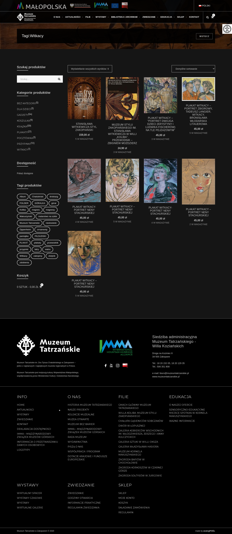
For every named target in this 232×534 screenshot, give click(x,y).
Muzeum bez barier (81, 424)
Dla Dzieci (24, 109)
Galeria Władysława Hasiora (138, 446)
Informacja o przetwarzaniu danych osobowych (37, 443)
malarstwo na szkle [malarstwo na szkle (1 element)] (47, 216)
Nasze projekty (78, 409)
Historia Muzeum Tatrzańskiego (90, 404)
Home (21, 404)
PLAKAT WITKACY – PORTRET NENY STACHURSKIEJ (122, 209)
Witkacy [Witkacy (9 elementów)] (23, 256)
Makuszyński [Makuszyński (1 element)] (26, 216)
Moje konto (126, 498)
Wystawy (23, 414)
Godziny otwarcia (80, 498)
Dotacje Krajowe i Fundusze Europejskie (87, 458)
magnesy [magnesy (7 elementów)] (50, 210)
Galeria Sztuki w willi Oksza (138, 441)
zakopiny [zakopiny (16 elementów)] (38, 256)
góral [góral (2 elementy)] (53, 203)
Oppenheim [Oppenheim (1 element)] (25, 229)
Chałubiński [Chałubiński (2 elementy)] (37, 196)
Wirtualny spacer (29, 493)
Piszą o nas (75, 446)
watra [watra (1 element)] (47, 249)
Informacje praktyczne (84, 502)
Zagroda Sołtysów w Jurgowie (140, 475)
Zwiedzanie (25, 419)
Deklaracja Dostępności (34, 429)
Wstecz (204, 36)
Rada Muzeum (77, 437)
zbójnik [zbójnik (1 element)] (51, 256)
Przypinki (23, 143)
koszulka (23, 120)
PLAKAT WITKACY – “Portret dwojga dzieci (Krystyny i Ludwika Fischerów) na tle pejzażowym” (160, 124)
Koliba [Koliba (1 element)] (23, 210)
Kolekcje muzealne (81, 414)
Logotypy (23, 449)
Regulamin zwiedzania (83, 507)
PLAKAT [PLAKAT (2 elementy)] (24, 243)
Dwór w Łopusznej (131, 425)
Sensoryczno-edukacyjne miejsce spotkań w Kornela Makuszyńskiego (188, 413)
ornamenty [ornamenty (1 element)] (42, 229)
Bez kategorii (26, 103)
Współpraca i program (84, 451)
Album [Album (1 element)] (23, 196)
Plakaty (22, 132)
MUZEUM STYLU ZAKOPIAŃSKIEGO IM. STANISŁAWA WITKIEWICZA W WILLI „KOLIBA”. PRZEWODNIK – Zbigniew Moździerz (122, 134)
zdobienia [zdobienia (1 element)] (24, 262)
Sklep (122, 493)
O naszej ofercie (181, 404)
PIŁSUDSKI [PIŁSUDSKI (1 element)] (40, 236)
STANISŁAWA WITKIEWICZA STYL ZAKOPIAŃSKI (84, 127)
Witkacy (22, 149)
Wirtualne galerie (30, 507)
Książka (22, 126)
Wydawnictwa (77, 441)
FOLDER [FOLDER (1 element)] (24, 203)
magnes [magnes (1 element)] (36, 210)
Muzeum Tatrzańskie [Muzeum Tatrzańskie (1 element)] (30, 223)
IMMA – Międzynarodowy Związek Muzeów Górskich (35, 435)
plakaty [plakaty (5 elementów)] (37, 243)
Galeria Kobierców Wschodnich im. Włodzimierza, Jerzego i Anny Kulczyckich (141, 433)
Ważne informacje (182, 421)
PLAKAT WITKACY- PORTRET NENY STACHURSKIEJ (84, 209)
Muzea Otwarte (78, 419)
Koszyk (123, 502)
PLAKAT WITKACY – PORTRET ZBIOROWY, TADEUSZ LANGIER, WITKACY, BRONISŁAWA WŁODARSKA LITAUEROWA (198, 114)
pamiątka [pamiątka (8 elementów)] (24, 236)
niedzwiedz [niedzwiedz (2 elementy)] (51, 223)
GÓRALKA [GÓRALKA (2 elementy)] (40, 203)
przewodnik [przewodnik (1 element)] (52, 243)
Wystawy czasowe (29, 498)
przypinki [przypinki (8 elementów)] (24, 249)
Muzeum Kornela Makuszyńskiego (130, 453)
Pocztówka (25, 138)
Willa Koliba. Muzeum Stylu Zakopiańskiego (137, 414)
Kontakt (22, 424)
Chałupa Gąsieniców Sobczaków (140, 421)
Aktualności (25, 409)
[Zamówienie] (193, 68)
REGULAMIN (125, 512)
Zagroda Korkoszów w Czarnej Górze (140, 469)
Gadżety (22, 115)
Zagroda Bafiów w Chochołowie (131, 461)
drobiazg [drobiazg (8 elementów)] (54, 196)
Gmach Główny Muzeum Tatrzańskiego (134, 406)
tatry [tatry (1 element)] (37, 249)
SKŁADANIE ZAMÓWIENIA (134, 507)
